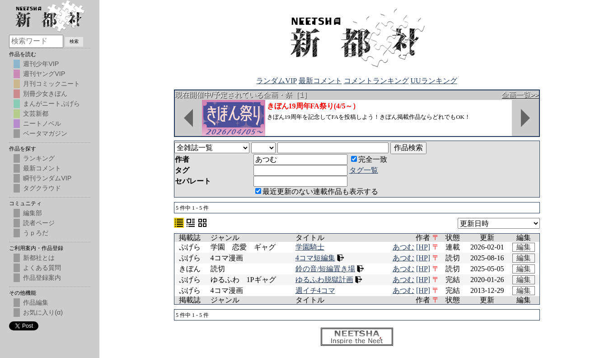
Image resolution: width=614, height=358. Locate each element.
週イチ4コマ (315, 290)
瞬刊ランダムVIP (47, 178)
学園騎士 (309, 247)
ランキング (39, 158)
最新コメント (320, 81)
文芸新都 (35, 113)
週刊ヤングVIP (44, 73)
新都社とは (39, 257)
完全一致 (369, 159)
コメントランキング (376, 81)
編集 (523, 247)
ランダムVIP (276, 81)
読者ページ (39, 222)
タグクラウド (42, 188)
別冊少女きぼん (45, 93)
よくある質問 (42, 267)
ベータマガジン (45, 133)
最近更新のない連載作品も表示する (316, 191)
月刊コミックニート (51, 83)
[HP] (423, 247)
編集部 (32, 213)
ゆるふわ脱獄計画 (324, 279)
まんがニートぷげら (51, 103)
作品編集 (35, 302)
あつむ (403, 247)
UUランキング (434, 81)
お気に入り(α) (43, 312)
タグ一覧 (363, 170)
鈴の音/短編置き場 (325, 269)
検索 (74, 41)
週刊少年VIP (41, 63)
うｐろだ (35, 232)
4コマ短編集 (315, 258)
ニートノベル (42, 123)
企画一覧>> (520, 95)
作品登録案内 (42, 277)
